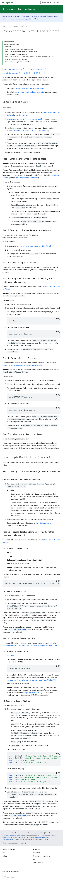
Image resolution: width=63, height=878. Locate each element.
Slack (34, 859)
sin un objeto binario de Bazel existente (29, 92)
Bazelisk (22, 115)
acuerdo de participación (22, 19)
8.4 (34, 73)
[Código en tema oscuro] (56, 318)
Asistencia (36, 852)
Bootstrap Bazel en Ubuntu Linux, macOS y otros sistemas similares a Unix (30, 645)
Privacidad (16, 871)
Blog (4, 852)
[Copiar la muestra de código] (59, 318)
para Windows (43, 131)
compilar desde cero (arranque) (26, 178)
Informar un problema (14, 69)
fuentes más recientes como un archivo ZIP (33, 246)
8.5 (30, 73)
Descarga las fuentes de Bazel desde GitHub (23, 119)
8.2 (40, 73)
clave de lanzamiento (43, 523)
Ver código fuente (38, 69)
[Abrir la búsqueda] (35, 2)
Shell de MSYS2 (12, 656)
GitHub (41, 484)
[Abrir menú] (3, 2)
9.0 (24, 73)
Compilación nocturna (10, 73)
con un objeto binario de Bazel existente (29, 88)
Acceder (57, 2)
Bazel (4, 26)
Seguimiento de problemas (42, 856)
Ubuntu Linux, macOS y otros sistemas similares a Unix (23, 365)
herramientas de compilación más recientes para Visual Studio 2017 (31, 680)
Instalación (24, 26)
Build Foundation (8, 16)
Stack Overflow (38, 863)
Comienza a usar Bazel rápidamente (19, 9)
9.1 (20, 73)
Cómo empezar (13, 26)
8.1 (44, 73)
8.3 (37, 73)
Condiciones (7, 871)
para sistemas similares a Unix (25, 131)
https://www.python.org (33, 693)
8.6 (27, 73)
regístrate (35, 19)
